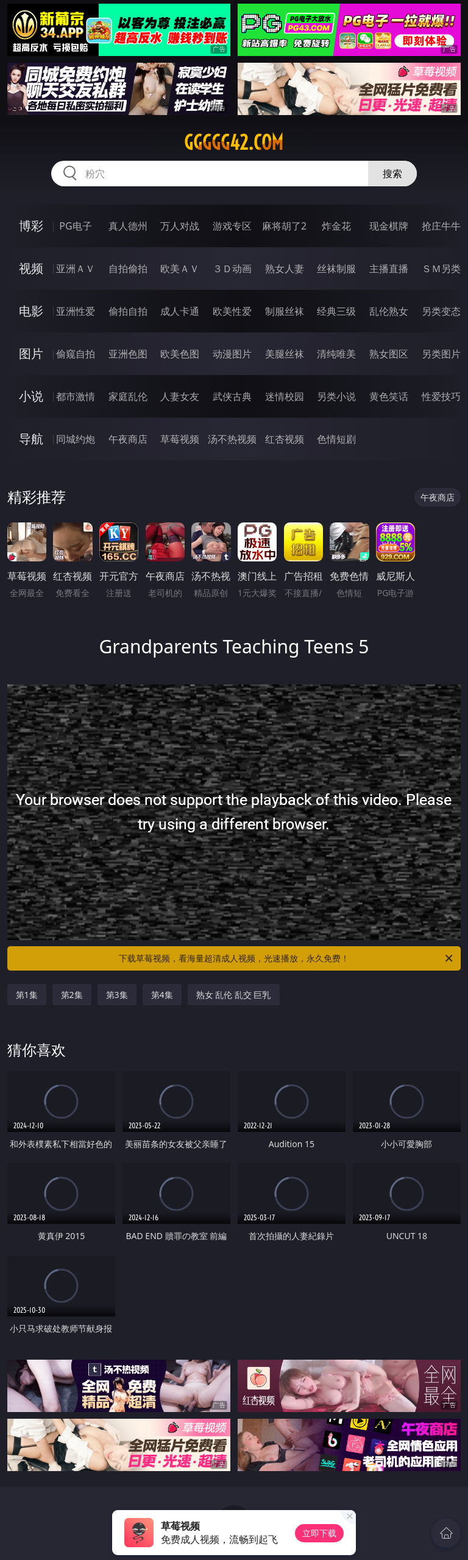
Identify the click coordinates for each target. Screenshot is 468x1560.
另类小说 (336, 396)
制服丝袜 (284, 311)
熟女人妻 (284, 268)
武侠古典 (232, 396)
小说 (31, 396)
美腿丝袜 (284, 353)
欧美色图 (179, 353)
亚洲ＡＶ (75, 268)
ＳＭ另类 (441, 268)
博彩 (31, 225)
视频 (31, 268)
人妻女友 (179, 396)
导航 (31, 438)
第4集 (162, 994)
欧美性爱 (232, 311)
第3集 (117, 994)
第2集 (72, 994)
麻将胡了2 (284, 226)
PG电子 (75, 226)
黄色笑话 (388, 396)
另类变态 (441, 311)
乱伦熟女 (388, 311)
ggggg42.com (233, 142)
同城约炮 (75, 439)
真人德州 (127, 226)
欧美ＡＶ (179, 268)
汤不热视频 (232, 439)
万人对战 (179, 226)
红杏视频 (284, 439)
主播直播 (388, 268)
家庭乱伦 (127, 396)
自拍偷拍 (127, 268)
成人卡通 (179, 311)
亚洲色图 (127, 353)
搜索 (392, 173)
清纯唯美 (336, 353)
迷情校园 (284, 396)
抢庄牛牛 (441, 226)
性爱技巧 (441, 396)
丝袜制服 (336, 268)
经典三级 (336, 311)
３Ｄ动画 (232, 268)
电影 (31, 311)
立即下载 (319, 1533)
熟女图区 (388, 353)
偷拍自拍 (127, 311)
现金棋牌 (388, 226)
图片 (31, 353)
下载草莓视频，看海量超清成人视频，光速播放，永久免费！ (287, 958)
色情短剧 (336, 439)
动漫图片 (232, 353)
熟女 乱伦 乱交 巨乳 (233, 994)
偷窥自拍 (75, 353)
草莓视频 (179, 439)
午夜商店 (127, 439)
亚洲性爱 (75, 311)
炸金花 (336, 226)
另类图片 (441, 353)
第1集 (27, 994)
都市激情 (75, 396)
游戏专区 (232, 226)
